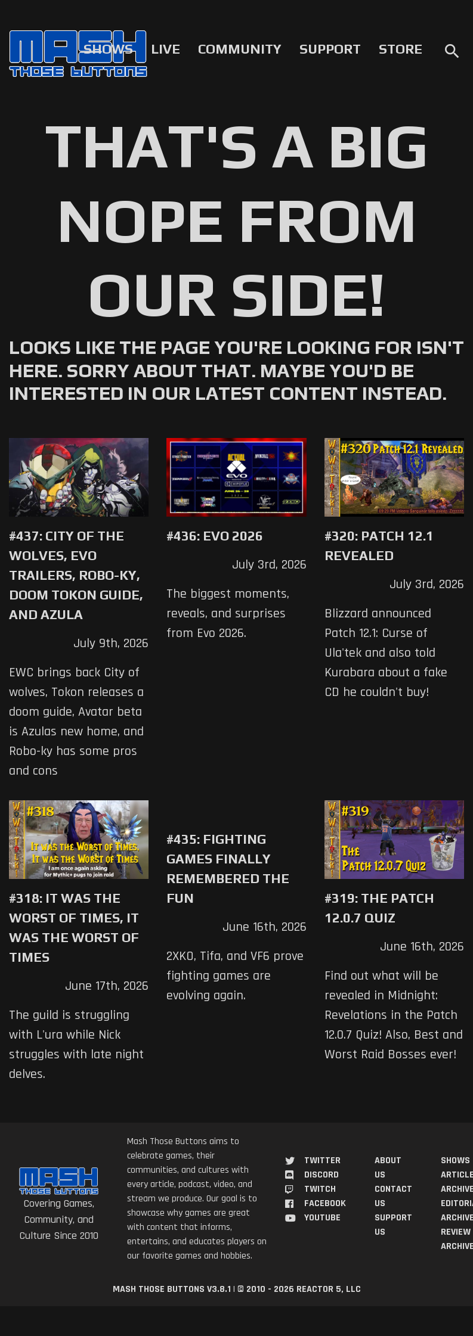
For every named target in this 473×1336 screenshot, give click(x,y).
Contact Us (393, 1196)
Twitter (322, 1160)
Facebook (325, 1203)
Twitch (320, 1189)
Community (240, 49)
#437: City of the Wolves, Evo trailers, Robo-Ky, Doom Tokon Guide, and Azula (76, 575)
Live (165, 49)
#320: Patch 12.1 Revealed (379, 545)
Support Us (393, 1224)
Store (400, 49)
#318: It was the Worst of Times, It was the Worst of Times (74, 927)
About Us (388, 1167)
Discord (321, 1175)
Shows (108, 49)
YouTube (322, 1217)
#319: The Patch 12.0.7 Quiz (379, 907)
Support (330, 49)
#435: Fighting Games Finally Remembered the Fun (227, 868)
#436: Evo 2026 (214, 535)
